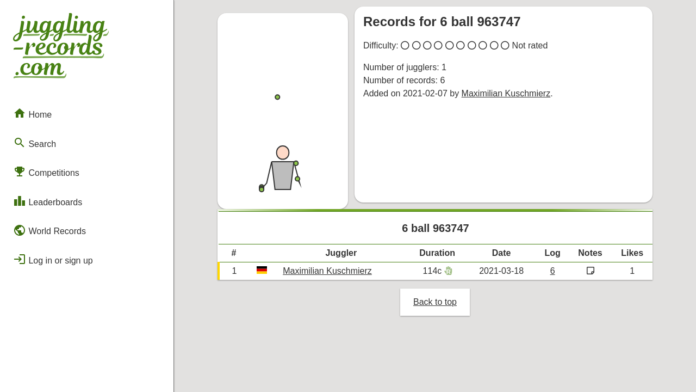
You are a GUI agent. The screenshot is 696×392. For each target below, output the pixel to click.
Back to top (435, 302)
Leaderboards (47, 200)
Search (34, 142)
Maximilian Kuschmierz (506, 93)
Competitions (46, 171)
